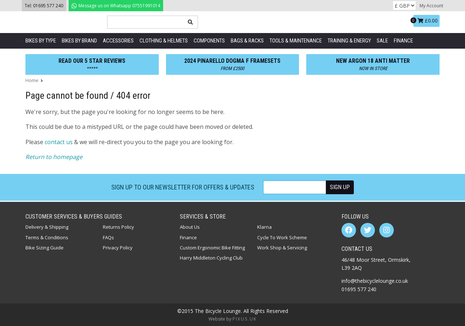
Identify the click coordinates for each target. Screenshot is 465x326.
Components (209, 40)
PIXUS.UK (244, 319)
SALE (382, 40)
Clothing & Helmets (164, 40)
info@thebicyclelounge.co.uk (374, 280)
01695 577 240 (48, 6)
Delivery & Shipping (46, 227)
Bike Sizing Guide (44, 247)
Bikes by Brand (79, 40)
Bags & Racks (247, 40)
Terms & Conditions (46, 237)
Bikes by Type (40, 40)
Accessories (118, 40)
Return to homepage (53, 157)
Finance (403, 40)
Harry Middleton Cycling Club (211, 257)
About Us (190, 227)
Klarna (264, 227)
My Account (431, 6)
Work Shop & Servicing (282, 247)
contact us (59, 142)
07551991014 (116, 6)
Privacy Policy (118, 247)
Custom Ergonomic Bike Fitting (212, 247)
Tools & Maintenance (296, 40)
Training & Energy (349, 40)
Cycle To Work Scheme (282, 237)
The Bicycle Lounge (62, 22)
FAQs (108, 237)
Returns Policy (118, 227)
